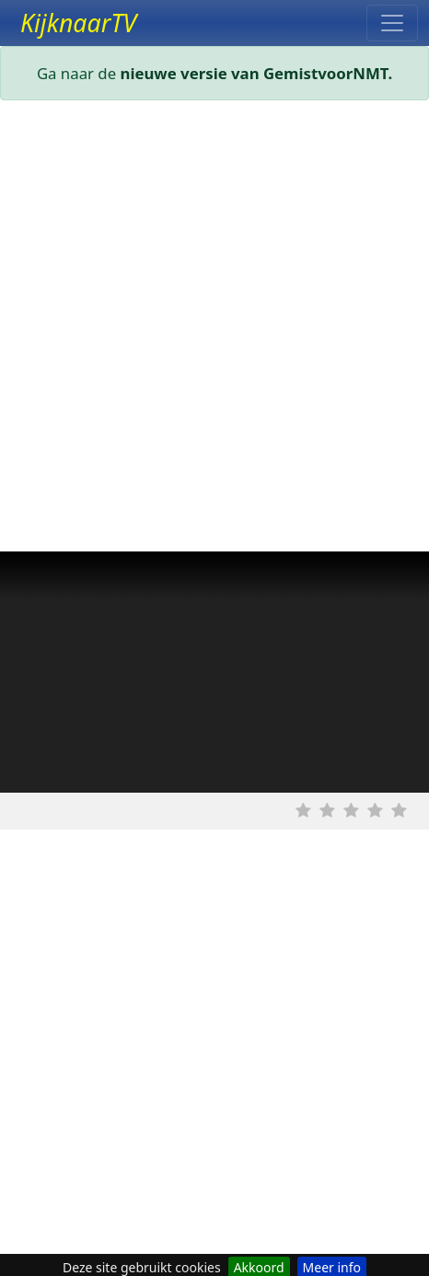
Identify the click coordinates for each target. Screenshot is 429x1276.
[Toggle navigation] (392, 23)
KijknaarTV (78, 23)
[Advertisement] (214, 329)
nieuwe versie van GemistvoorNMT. (257, 73)
